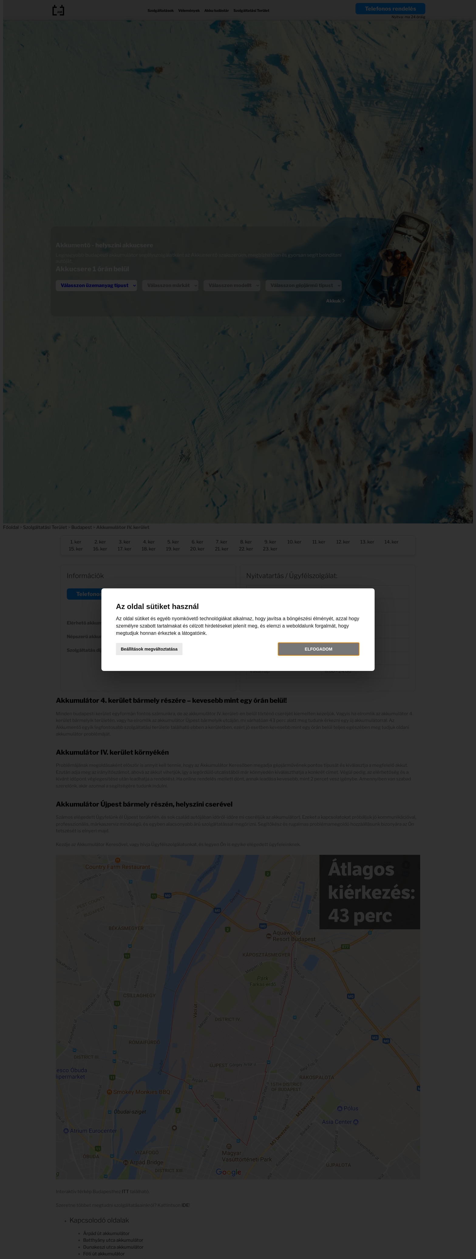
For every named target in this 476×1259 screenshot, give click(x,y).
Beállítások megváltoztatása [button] (149, 649)
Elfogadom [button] (318, 649)
